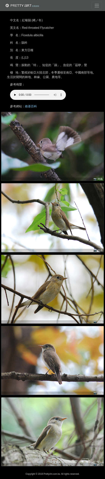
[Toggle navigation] (97, 5)
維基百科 (31, 106)
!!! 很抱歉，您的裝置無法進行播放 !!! (38, 95)
